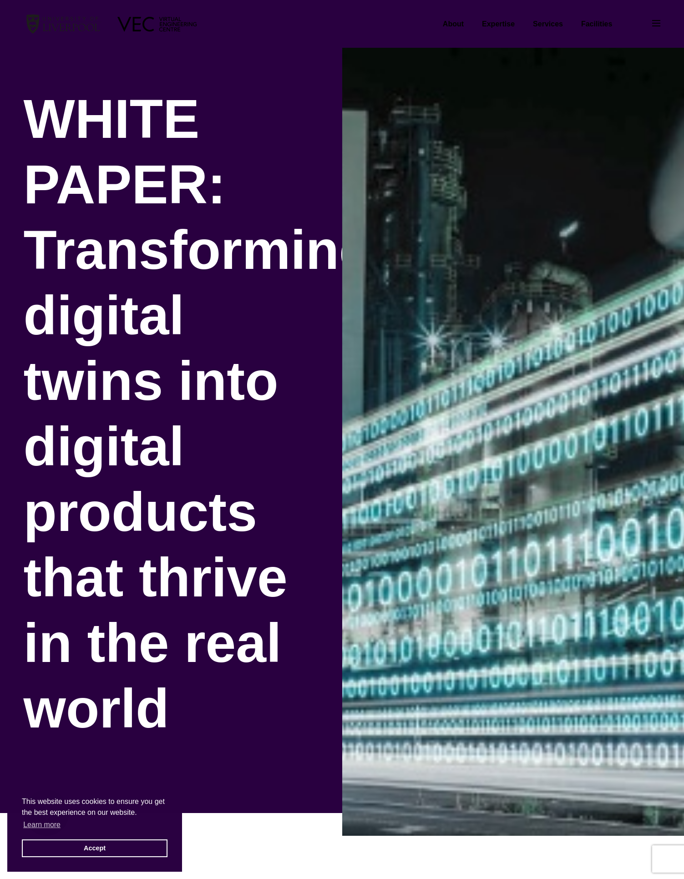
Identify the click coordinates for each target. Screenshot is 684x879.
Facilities (596, 24)
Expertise (498, 24)
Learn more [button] (42, 824)
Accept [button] (95, 848)
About (453, 24)
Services (548, 24)
